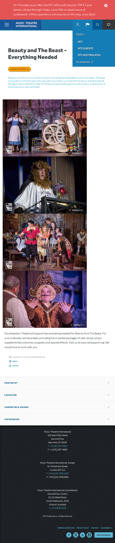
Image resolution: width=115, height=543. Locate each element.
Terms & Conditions (65, 528)
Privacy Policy (83, 528)
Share (15, 365)
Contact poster (18, 69)
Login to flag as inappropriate (28, 357)
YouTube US (82, 535)
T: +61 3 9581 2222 (57, 508)
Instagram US (89, 535)
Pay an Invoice (83, 62)
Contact (95, 528)
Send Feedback (104, 535)
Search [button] (97, 25)
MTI (80, 42)
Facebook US (69, 535)
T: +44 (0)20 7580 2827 (57, 473)
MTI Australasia (89, 55)
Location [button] (10, 395)
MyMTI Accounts (77, 25)
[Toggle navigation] (6, 25)
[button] (87, 25)
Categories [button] (11, 419)
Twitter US (75, 535)
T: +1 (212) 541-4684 (57, 446)
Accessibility (106, 528)
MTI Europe (85, 48)
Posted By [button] (11, 383)
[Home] (20, 25)
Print (15, 361)
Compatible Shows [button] (16, 407)
